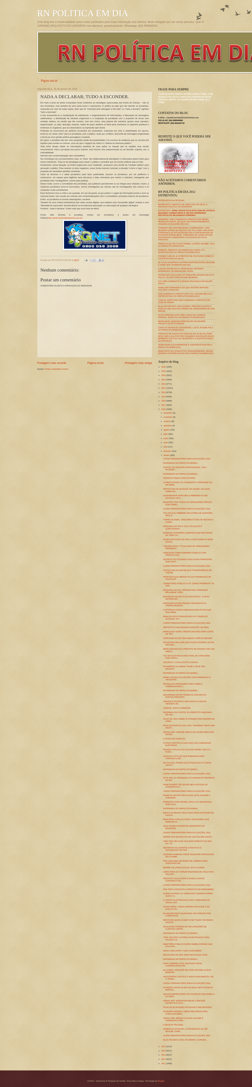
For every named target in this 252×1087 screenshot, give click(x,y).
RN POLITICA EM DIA (82, 13)
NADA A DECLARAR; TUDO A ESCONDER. (182, 951)
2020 (163, 392)
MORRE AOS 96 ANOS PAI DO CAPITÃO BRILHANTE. (187, 837)
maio (166, 442)
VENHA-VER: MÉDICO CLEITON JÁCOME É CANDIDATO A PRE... (183, 1019)
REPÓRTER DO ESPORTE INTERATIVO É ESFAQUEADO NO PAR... (182, 849)
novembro (168, 417)
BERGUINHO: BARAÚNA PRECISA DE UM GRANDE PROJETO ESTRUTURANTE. (182, 322)
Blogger (161, 1081)
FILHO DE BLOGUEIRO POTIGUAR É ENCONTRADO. (187, 1007)
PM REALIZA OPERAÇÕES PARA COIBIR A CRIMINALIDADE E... (183, 685)
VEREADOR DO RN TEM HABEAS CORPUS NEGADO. (188, 638)
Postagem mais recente (51, 362)
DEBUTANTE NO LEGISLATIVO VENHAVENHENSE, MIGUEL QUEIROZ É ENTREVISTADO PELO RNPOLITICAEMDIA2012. (186, 352)
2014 (163, 1051)
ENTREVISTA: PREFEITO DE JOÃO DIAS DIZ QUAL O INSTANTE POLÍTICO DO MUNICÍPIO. (182, 205)
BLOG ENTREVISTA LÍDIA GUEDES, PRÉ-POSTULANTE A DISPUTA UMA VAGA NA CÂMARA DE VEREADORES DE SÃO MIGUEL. (186, 308)
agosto (167, 430)
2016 (163, 409)
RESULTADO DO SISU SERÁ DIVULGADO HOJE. (185, 955)
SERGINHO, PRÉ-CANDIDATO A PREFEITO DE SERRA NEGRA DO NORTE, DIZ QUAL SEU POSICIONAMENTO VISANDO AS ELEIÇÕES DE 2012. (183, 221)
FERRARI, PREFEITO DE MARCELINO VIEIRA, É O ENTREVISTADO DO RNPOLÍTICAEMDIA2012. (181, 251)
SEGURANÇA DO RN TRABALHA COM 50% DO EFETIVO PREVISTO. (184, 696)
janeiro (167, 455)
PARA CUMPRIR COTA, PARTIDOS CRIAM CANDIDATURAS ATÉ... (182, 964)
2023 (163, 379)
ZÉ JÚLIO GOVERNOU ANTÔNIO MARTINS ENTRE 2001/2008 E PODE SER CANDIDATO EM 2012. (186, 263)
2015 (163, 1046)
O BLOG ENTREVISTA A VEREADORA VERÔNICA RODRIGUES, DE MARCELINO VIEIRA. (181, 270)
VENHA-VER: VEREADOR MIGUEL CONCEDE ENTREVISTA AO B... (184, 1002)
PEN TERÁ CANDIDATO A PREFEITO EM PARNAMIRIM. (188, 889)
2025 (163, 371)
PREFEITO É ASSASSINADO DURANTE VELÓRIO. (186, 627)
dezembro (168, 413)
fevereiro (168, 451)
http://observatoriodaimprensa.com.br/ (65, 218)
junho (166, 438)
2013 (163, 1055)
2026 (163, 367)
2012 (163, 1059)
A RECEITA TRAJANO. (173, 1025)
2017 (163, 405)
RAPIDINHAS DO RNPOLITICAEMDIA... (181, 463)
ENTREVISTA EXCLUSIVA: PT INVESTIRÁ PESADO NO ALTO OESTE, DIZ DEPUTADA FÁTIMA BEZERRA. (186, 276)
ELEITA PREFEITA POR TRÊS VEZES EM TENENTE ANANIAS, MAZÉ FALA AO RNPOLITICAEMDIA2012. (182, 316)
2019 (163, 396)
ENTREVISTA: (186, 212)
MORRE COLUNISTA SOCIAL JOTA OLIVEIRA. (184, 867)
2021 (163, 388)
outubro (167, 421)
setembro (168, 425)
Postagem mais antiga (138, 362)
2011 (163, 1063)
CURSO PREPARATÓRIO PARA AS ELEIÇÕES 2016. (187, 459)
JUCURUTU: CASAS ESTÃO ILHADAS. (180, 662)
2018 (163, 401)
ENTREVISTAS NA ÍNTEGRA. (171, 200)
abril (166, 447)
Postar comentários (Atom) (56, 369)
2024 (163, 375)
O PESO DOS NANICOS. (174, 739)
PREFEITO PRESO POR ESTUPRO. (179, 478)
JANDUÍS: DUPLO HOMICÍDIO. (177, 708)
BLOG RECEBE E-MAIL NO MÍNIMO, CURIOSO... (185, 1040)
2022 (163, 384)
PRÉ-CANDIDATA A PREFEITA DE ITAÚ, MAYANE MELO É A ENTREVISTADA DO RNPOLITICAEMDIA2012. (185, 295)
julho (166, 434)
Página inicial (49, 80)
